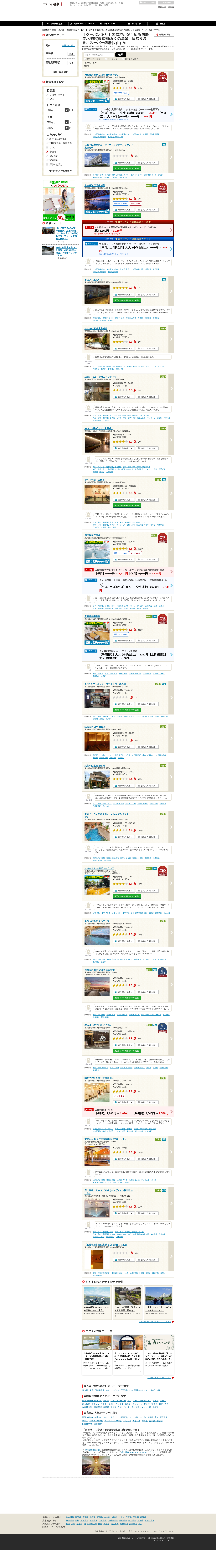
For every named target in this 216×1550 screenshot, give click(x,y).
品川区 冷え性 (142, 804)
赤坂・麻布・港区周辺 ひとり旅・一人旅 (133, 416)
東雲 (91, 1390)
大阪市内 (115, 1524)
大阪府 (114, 1517)
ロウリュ (95, 1404)
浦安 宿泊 (96, 913)
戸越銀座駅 (97, 806)
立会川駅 (119, 369)
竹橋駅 (95, 472)
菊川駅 (145, 608)
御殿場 (106, 1524)
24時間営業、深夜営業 (92, 1407)
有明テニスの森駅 (99, 137)
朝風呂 (106, 1407)
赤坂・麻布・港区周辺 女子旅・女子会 (107, 418)
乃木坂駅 (106, 420)
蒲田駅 (148, 1068)
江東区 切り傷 (124, 134)
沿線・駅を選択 (60, 72)
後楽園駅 (148, 858)
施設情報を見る (124, 99)
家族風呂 (53, 160)
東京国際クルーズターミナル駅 (104, 1182)
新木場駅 (167, 913)
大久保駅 (148, 1131)
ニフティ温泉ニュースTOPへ (159, 1378)
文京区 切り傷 (125, 858)
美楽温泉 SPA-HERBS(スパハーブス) (137, 1452)
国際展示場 (100, 1390)
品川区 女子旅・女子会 (135, 366)
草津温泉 (70, 1520)
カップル (119, 1404)
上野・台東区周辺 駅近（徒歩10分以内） (108, 1273)
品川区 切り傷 (130, 804)
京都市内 (124, 1524)
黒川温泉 (132, 1520)
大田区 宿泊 (123, 674)
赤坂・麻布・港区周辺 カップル (104, 416)
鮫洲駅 (103, 369)
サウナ (106, 1400)
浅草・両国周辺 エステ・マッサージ (125, 606)
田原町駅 (155, 1273)
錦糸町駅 (164, 716)
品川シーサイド (141, 1390)
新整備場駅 (105, 1017)
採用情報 (170, 1538)
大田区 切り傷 (122, 1015)
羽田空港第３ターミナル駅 (151, 1015)
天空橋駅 (166, 1015)
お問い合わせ (168, 1531)
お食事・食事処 (107, 1404)
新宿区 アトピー (126, 959)
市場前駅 (148, 269)
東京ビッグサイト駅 (115, 137)
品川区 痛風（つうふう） (102, 804)
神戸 (140, 1524)
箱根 (77, 1520)
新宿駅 (103, 962)
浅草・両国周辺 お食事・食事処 (152, 606)
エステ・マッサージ (133, 1404)
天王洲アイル (127, 1390)
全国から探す (68, 45)
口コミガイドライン (143, 1531)
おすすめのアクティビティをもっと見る (155, 1322)
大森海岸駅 (147, 674)
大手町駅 (162, 469)
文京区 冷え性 (137, 858)
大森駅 (103, 676)
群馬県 (100, 1517)
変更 (71, 54)
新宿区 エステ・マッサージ (103, 1129)
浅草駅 (148, 1273)
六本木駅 (167, 418)
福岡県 (143, 1517)
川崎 (73, 1524)
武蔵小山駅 (154, 804)
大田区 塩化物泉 (111, 674)
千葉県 (85, 1517)
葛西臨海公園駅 (141, 913)
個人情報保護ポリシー (126, 1538)
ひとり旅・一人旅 (118, 1400)
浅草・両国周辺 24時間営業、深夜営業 (107, 608)
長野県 (129, 1517)
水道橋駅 (156, 858)
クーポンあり (113, 59)
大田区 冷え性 (134, 1015)
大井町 (152, 1390)
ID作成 (171, 7)
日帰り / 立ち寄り (58, 95)
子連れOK (122, 1407)
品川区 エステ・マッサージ (156, 366)
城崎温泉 (93, 1520)
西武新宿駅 (162, 959)
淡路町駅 (109, 472)
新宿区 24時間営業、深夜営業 (145, 1129)
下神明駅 (111, 369)
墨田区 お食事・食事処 (151, 716)
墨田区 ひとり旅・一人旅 (112, 716)
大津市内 (133, 1524)
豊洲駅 (110, 321)
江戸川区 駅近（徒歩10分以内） (117, 175)
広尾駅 (159, 418)
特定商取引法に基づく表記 (147, 1538)
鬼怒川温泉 (149, 1520)
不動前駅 (163, 804)
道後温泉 (123, 1520)
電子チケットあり (94, 59)
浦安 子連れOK (128, 913)
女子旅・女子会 (150, 1404)
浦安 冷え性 (116, 913)
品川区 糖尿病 (118, 804)
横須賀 (79, 1524)
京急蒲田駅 (164, 1068)
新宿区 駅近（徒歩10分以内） (104, 1131)
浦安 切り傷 (105, 913)
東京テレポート (113, 1390)
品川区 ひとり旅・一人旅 (115, 366)
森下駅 (132, 608)
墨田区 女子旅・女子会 (132, 716)
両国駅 (125, 608)
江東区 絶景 (119, 318)
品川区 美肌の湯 (99, 366)
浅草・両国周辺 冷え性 (101, 606)
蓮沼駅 (155, 1068)
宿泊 (129, 1400)
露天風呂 (86, 1404)
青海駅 (120, 1182)
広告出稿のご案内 (125, 1531)
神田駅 (101, 472)
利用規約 (161, 1538)
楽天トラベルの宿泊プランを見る (127, 168)
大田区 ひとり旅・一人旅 (102, 755)
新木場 (85, 1390)
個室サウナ (163, 1404)
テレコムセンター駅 (148, 1180)
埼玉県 (78, 1517)
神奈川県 (70, 1517)
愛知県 (136, 1517)
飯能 (100, 1524)
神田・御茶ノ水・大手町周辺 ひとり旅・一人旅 (139, 469)
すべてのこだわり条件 (60, 171)
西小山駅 (106, 806)
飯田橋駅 (107, 860)
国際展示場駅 (155, 134)
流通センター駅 (159, 674)
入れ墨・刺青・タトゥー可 (139, 1407)
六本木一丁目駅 (98, 1237)
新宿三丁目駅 (151, 959)
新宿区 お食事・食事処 (123, 1129)
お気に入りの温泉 (147, 3)
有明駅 (145, 134)
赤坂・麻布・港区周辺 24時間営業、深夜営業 (140, 1234)
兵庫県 (92, 1517)
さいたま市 (92, 1524)
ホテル (163, 1400)
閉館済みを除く (131, 59)
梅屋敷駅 (96, 1070)
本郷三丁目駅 (98, 860)
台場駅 (126, 1182)
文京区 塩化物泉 (99, 858)
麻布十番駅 (97, 420)
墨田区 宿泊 (97, 716)
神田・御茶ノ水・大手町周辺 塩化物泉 (107, 467)
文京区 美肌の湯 (112, 858)
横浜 (68, 1524)
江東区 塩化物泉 (99, 134)
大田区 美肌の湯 (135, 674)
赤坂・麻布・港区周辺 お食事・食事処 (140, 525)
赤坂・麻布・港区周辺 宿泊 (103, 522)
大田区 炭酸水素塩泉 (100, 1068)
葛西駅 (151, 913)
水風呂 (155, 1400)
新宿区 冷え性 (139, 959)
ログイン (162, 7)
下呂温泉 (103, 1520)
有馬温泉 (84, 1520)
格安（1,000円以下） (142, 1400)
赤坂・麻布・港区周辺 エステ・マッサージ (139, 418)
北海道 (121, 1517)
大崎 (158, 1390)
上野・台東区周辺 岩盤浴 (134, 1273)
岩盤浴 (155, 1407)
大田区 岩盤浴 (161, 755)
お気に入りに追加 (148, 99)
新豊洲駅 (156, 269)
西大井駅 (121, 758)
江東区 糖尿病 (111, 134)
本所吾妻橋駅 (98, 1276)
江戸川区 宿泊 (98, 175)
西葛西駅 (158, 913)
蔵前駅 (139, 608)
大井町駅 (96, 369)
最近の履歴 (166, 3)
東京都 (107, 1517)
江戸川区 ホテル (137, 175)
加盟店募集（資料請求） (105, 1531)
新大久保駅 (121, 1131)
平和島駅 (96, 676)
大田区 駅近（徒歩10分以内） (143, 755)
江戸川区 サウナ (150, 175)
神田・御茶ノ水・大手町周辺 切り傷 (136, 467)
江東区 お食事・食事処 (134, 318)
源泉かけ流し (56, 164)
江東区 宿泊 (124, 269)
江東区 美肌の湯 (137, 269)
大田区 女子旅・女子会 (121, 755)
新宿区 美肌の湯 (112, 959)
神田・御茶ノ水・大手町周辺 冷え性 (106, 469)
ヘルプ (157, 1531)
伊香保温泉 (113, 1520)
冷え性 (113, 1407)
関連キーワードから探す (53, 1527)
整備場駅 (96, 1017)
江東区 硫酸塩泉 (112, 269)
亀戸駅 (108, 719)
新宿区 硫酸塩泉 (99, 959)
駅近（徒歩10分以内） (92, 1400)
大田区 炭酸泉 (98, 674)
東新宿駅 (96, 962)
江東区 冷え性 (136, 134)
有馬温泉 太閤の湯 (92, 1450)
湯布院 (140, 1520)
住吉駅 (95, 719)
